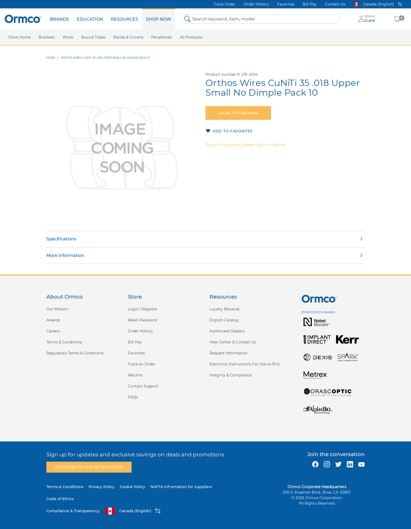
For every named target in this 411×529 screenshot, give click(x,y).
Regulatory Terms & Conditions (75, 353)
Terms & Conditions (64, 342)
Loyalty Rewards (224, 309)
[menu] (110, 18)
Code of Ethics (60, 498)
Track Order (224, 4)
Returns (135, 375)
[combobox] (261, 19)
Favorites (285, 4)
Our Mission (57, 309)
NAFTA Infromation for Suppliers (181, 486)
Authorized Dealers (227, 331)
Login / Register (142, 309)
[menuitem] (59, 18)
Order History (256, 4)
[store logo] (23, 19)
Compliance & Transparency (73, 511)
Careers (53, 331)
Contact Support (143, 386)
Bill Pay (310, 4)
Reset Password (142, 320)
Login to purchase (238, 113)
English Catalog (224, 320)
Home (50, 58)
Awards (53, 320)
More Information (65, 255)
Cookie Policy (132, 486)
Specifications (61, 238)
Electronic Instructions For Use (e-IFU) (244, 364)
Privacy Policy (102, 486)
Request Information (228, 353)
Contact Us (335, 4)
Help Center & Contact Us (232, 342)
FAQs (133, 397)
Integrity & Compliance (230, 375)
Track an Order (141, 364)
